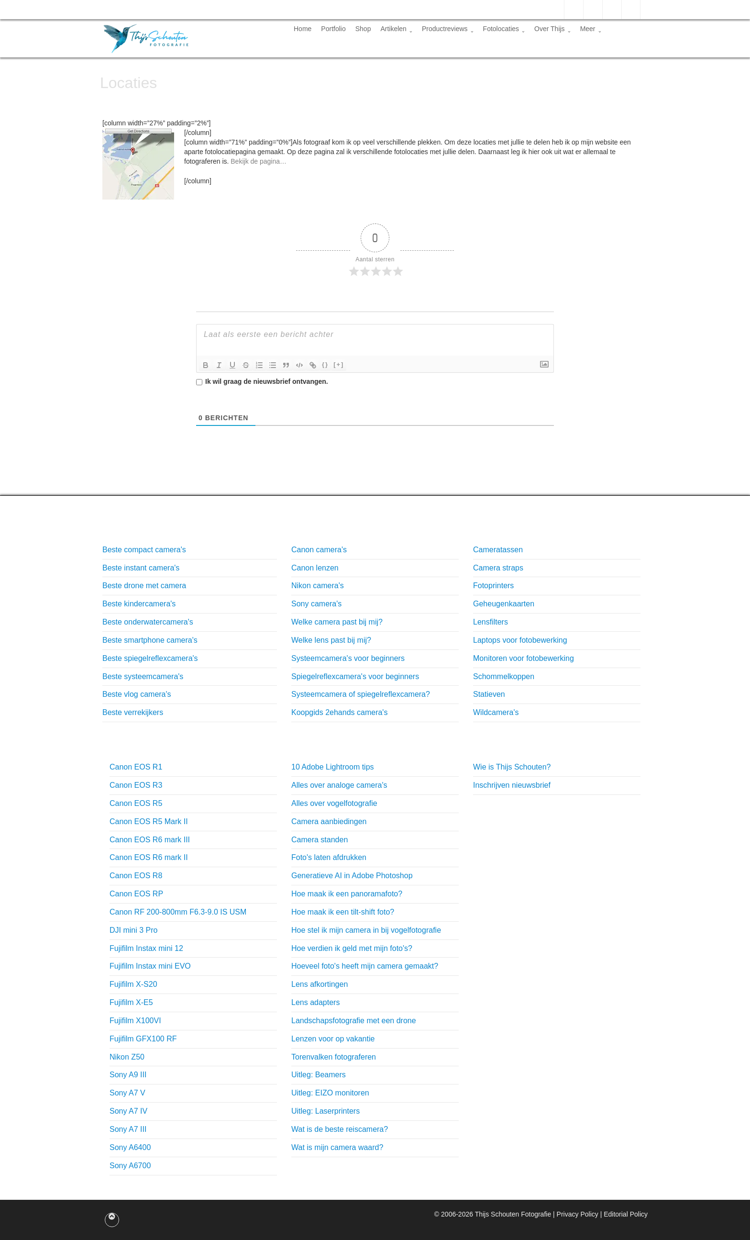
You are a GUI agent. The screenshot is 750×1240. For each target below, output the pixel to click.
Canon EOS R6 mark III (150, 840)
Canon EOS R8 (136, 875)
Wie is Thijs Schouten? (512, 767)
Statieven (489, 694)
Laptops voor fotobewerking (520, 640)
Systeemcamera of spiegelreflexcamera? (360, 694)
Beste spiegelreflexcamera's (150, 658)
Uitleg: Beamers (318, 1075)
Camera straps (498, 568)
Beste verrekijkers (132, 712)
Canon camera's (319, 550)
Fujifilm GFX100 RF (143, 1039)
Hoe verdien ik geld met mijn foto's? (351, 948)
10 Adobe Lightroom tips (332, 767)
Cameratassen (498, 550)
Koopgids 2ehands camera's (339, 712)
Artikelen (396, 28)
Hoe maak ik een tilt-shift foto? (342, 912)
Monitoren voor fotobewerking (523, 658)
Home (302, 29)
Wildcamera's (496, 712)
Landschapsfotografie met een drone (353, 1021)
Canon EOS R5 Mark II (149, 821)
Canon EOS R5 (136, 803)
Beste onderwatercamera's (147, 622)
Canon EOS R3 (136, 785)
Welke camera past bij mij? (337, 622)
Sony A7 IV (128, 1111)
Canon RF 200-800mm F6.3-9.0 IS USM (178, 912)
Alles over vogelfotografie (334, 803)
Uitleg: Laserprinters (325, 1111)
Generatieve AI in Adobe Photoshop (352, 875)
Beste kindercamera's (139, 604)
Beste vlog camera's (136, 694)
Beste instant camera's (140, 568)
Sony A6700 (130, 1166)
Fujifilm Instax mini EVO (150, 966)
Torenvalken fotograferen (333, 1057)
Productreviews (448, 28)
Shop (363, 29)
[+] (338, 364)
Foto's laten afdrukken (328, 857)
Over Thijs (552, 28)
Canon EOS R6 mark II (149, 857)
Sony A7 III (128, 1129)
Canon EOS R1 (136, 767)
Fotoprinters (493, 585)
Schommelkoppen (503, 676)
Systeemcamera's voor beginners (348, 658)
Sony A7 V (127, 1093)
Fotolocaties (504, 28)
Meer (590, 28)
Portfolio (333, 29)
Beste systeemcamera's (142, 676)
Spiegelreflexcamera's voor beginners (355, 676)
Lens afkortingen (319, 984)
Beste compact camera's (144, 550)
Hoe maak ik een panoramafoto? (346, 894)
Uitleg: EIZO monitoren (330, 1093)
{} (325, 364)
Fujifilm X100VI (135, 1021)
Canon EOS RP (136, 894)
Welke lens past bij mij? (331, 640)
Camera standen (319, 840)
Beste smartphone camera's (150, 640)
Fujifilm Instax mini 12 (146, 948)
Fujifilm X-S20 (133, 984)
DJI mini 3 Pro (133, 930)
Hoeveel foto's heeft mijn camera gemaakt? (364, 966)
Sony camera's (316, 604)
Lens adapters (315, 1002)
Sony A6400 (130, 1147)
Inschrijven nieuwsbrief (512, 785)
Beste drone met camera (144, 585)
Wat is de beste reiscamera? (339, 1129)
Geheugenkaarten (503, 604)
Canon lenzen (315, 568)
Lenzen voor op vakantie (333, 1039)
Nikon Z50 (127, 1057)
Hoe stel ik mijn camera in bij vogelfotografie (366, 930)
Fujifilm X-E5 (131, 1002)
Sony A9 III (128, 1075)
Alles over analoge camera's (339, 785)
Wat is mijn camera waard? (337, 1147)
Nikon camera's (317, 585)
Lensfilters (490, 622)
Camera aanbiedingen (328, 821)
